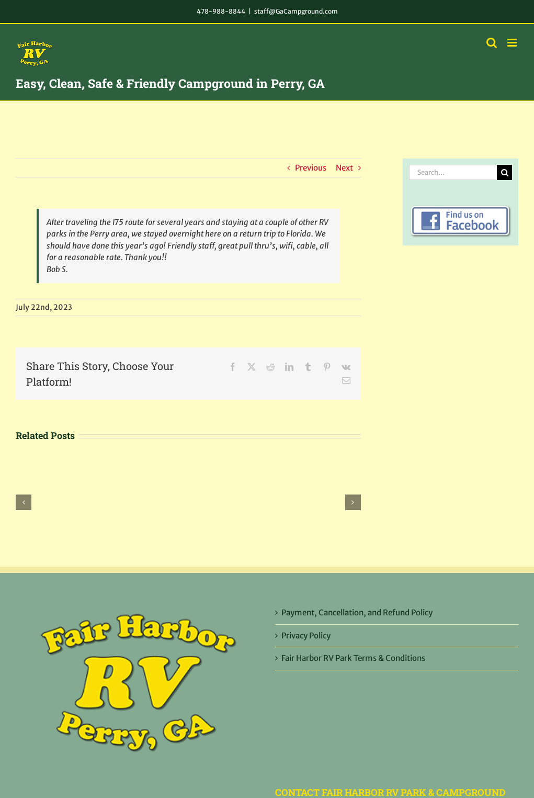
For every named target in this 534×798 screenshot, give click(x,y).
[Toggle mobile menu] (512, 42)
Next (344, 168)
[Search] (504, 172)
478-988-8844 (221, 11)
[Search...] (453, 172)
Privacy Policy (306, 635)
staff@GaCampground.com (296, 11)
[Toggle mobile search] (491, 42)
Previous (310, 168)
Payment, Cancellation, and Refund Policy (357, 612)
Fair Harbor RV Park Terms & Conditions (353, 658)
